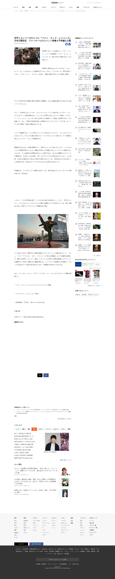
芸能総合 (26, 520)
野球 (34, 523)
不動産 (88, 551)
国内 (23, 7)
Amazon (78, 294)
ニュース (15, 7)
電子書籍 (67, 553)
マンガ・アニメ (46, 523)
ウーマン (67, 551)
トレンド (53, 7)
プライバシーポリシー (53, 564)
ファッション (45, 532)
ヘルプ (91, 534)
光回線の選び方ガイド (34, 549)
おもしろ (62, 7)
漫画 (78, 7)
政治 (15, 525)
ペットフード (49, 553)
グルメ (44, 530)
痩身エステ (60, 553)
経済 (15, 523)
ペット (53, 527)
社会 (15, 520)
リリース (91, 520)
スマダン (63, 520)
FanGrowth (44, 549)
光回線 (26, 551)
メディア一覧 (92, 525)
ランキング (86, 7)
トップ (17, 429)
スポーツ (44, 7)
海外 (30, 7)
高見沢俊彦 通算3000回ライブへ (24, 436)
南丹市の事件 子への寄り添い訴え (24, 441)
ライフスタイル (65, 525)
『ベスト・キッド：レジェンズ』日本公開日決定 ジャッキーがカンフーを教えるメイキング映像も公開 (42, 409)
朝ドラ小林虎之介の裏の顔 (22, 433)
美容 (98, 551)
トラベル (63, 527)
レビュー (44, 520)
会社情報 (38, 564)
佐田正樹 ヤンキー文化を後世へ (24, 447)
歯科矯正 (93, 551)
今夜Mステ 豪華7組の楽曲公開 (23, 444)
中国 (15, 535)
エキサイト (98, 2)
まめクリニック (52, 549)
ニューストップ (91, 2)
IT (42, 527)
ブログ (82, 549)
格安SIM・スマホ (95, 549)
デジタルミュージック (84, 264)
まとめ (16, 527)
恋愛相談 (57, 551)
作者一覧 (91, 523)
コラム (70, 7)
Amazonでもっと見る (93, 285)
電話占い (87, 549)
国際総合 (16, 532)
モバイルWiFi (39, 551)
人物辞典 (91, 530)
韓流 (25, 530)
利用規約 (44, 564)
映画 (25, 523)
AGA (55, 553)
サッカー (35, 525)
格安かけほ (32, 551)
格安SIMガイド (19, 551)
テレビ (97, 264)
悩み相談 (51, 551)
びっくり (54, 520)
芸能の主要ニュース (66, 460)
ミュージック (91, 264)
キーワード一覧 (93, 527)
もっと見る (97, 255)
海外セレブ (26, 527)
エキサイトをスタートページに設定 (57, 559)
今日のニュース (97, 7)
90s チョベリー (65, 530)
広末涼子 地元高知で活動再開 (23, 455)
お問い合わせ (75, 564)
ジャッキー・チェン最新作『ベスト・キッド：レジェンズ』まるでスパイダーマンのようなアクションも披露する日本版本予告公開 (43, 412)
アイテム (77, 549)
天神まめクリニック (62, 549)
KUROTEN (25, 549)
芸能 (36, 7)
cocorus (46, 551)
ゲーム (44, 525)
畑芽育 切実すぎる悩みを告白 (23, 458)
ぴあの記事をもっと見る (64, 418)
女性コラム (64, 523)
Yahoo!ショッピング (93, 294)
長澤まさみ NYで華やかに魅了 (23, 439)
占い (62, 551)
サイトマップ (92, 532)
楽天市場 (84, 294)
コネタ (53, 523)
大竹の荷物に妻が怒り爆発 (22, 450)
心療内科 (71, 549)
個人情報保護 (63, 564)
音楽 (25, 525)
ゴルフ (34, 527)
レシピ (72, 551)
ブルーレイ (78, 264)
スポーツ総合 (36, 520)
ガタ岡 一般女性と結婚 (21, 452)
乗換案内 (83, 551)
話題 (72, 523)
